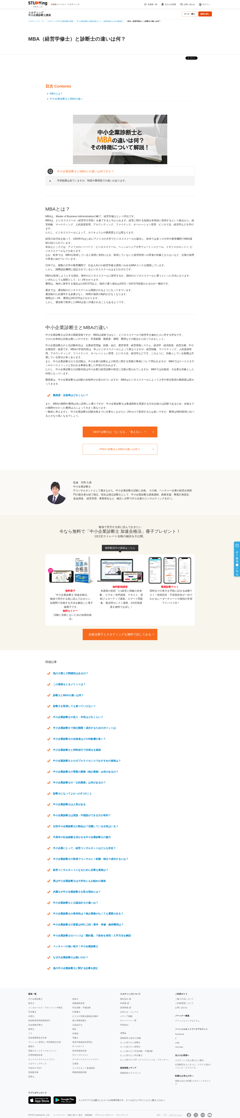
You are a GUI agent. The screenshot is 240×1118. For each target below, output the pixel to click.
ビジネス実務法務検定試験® (85, 1016)
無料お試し (205, 14)
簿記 (74, 1029)
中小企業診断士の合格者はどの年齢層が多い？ (79, 739)
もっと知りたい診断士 (130, 1042)
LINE (177, 1043)
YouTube (179, 1047)
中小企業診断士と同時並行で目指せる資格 (77, 750)
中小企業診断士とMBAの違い (66, 98)
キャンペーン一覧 (128, 1020)
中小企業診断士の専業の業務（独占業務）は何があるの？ (85, 771)
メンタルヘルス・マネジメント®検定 (45, 1007)
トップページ (59, 1115)
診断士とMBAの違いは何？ (68, 695)
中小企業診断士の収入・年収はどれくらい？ (78, 717)
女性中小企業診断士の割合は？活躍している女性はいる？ (85, 826)
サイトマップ (122, 1115)
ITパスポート (78, 1046)
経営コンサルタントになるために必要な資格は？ (80, 870)
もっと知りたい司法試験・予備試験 (136, 1051)
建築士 (31, 1046)
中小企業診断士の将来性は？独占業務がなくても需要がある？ (88, 913)
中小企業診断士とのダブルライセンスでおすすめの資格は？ (87, 760)
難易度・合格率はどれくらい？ (70, 395)
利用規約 (88, 1115)
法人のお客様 (168, 4)
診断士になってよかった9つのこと (72, 793)
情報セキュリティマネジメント (42, 1051)
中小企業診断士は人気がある (69, 804)
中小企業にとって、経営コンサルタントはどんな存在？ (84, 848)
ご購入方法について (184, 999)
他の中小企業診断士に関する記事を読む (75, 968)
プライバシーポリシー (104, 1115)
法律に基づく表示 (74, 1115)
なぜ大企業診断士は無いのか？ (70, 957)
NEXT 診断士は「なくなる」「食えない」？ (119, 431)
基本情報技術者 (79, 1051)
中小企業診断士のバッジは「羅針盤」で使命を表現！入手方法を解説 (92, 935)
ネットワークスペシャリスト (41, 1059)
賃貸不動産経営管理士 (82, 1042)
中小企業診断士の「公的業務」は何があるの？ (79, 782)
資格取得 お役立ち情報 (130, 1038)
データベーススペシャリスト (85, 1059)
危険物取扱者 (78, 1003)
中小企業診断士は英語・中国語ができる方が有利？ (82, 815)
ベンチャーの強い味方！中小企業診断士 (75, 946)
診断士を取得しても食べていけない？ (74, 706)
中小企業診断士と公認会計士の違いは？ (75, 902)
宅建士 (75, 1038)
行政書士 (76, 1012)
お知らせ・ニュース (129, 1012)
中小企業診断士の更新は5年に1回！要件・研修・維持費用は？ (88, 924)
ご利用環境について (184, 1003)
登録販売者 (33, 1072)
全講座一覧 (150, 4)
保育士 (31, 1076)
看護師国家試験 (79, 1072)
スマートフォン (175, 1115)
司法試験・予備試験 (81, 1007)
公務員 (75, 1063)
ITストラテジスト (80, 1055)
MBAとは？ (56, 93)
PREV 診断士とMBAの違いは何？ (120, 449)
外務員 (75, 1033)
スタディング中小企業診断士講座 (39, 13)
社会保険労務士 (35, 1025)
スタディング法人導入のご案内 (189, 1060)
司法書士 (32, 1012)
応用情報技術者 (35, 1055)
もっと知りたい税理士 (130, 1046)
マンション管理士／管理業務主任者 (44, 1042)
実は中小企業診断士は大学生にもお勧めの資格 (79, 881)
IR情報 (123, 1003)
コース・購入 (189, 14)
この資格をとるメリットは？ (69, 684)
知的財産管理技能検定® (39, 1020)
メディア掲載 (126, 1016)
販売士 (31, 1003)
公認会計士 (77, 1025)
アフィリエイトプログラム (187, 1021)
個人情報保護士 (79, 1020)
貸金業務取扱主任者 (37, 1038)
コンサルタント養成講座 (83, 1068)
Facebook (179, 1034)
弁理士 (31, 1016)
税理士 (31, 1029)
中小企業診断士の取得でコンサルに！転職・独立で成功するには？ (90, 859)
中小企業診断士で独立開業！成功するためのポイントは (84, 728)
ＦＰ (30, 1033)
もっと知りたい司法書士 (131, 1055)
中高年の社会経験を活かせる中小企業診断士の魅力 (82, 837)
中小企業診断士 (35, 999)
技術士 (75, 999)
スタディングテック (37, 1063)
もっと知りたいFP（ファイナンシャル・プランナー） (145, 1060)
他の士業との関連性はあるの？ (70, 673)
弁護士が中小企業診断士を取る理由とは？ (77, 891)
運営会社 (124, 999)
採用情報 (124, 1007)
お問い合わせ (187, 4)
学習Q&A (124, 1025)
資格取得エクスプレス (130, 1073)
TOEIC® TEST (35, 1068)
